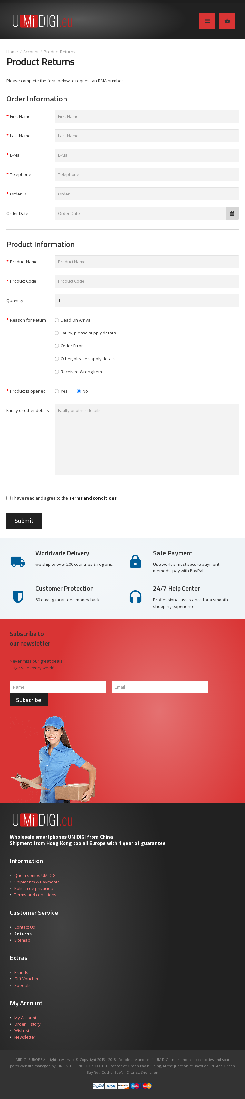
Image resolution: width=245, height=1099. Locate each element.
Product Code (23, 281)
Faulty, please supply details (88, 333)
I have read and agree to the (61, 498)
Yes (61, 391)
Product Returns (59, 52)
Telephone (20, 174)
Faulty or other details (27, 410)
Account (31, 52)
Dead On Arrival (76, 320)
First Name (20, 116)
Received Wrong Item (81, 372)
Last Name (20, 136)
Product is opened (28, 391)
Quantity (14, 300)
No (82, 391)
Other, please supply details (88, 359)
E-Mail (16, 155)
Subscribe (28, 699)
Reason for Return (28, 320)
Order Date (17, 213)
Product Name (24, 262)
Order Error (72, 346)
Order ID (18, 194)
